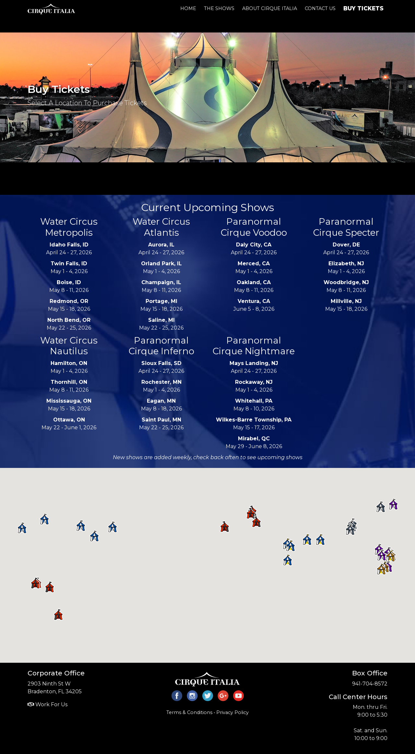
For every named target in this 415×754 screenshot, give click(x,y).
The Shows (219, 8)
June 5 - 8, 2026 (253, 305)
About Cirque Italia (269, 8)
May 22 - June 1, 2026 (69, 424)
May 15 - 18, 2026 (69, 305)
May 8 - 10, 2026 (253, 405)
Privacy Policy (232, 712)
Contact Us (320, 8)
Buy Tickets (363, 8)
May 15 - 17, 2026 (253, 424)
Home (188, 8)
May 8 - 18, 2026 (161, 405)
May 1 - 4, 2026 (69, 267)
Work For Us (47, 704)
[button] (112, 527)
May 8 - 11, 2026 (69, 286)
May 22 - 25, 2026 (69, 324)
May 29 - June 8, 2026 (254, 442)
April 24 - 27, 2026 (69, 249)
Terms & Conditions (189, 712)
